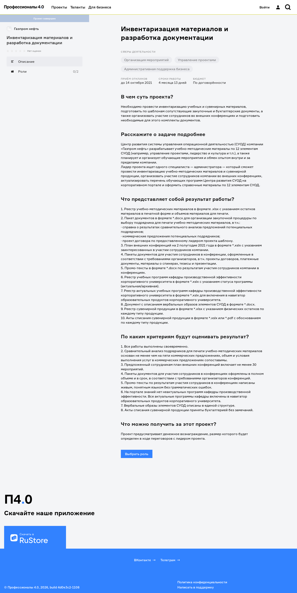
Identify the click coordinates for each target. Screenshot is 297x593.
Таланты (77, 7)
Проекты (59, 7)
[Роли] (44, 71)
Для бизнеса (99, 7)
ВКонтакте (145, 560)
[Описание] (44, 61)
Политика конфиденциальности (202, 582)
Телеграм (170, 560)
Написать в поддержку (195, 587)
